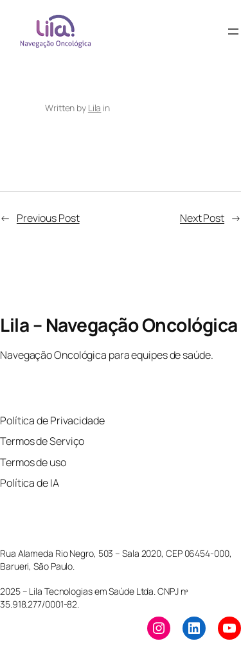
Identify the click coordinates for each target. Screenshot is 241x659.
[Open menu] (233, 31)
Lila (95, 108)
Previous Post (48, 218)
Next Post (202, 218)
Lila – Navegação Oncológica (119, 324)
